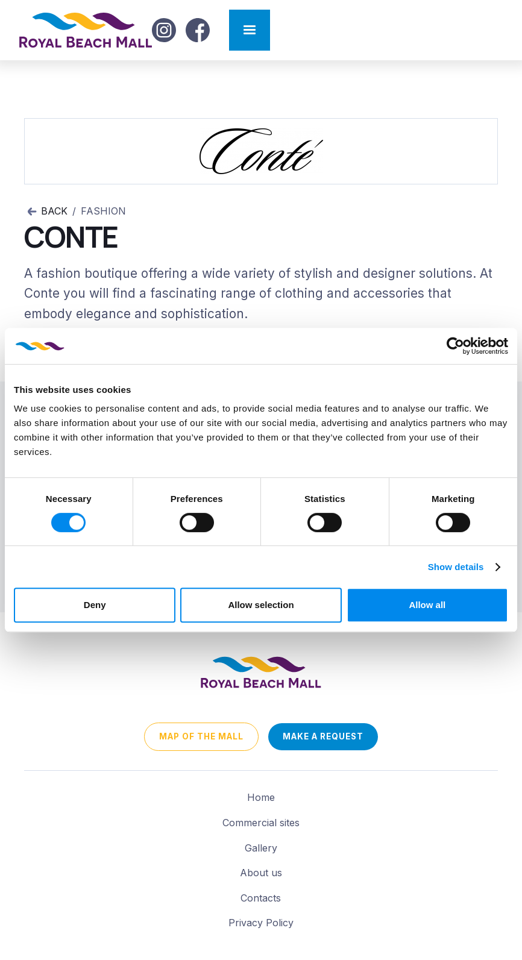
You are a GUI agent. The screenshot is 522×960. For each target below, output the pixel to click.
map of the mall (201, 736)
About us (261, 873)
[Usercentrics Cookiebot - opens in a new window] (455, 346)
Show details (456, 567)
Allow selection (261, 605)
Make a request (323, 736)
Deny (95, 605)
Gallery (261, 848)
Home (261, 797)
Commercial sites (261, 823)
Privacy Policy (261, 923)
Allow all (427, 605)
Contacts (261, 898)
